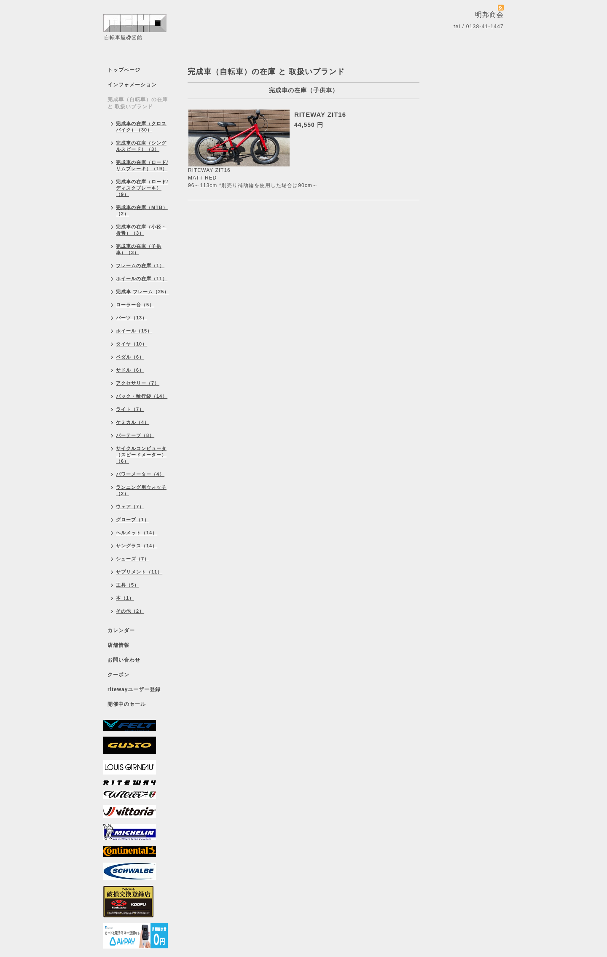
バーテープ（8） (135, 435)
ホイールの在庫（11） (141, 278)
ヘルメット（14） (136, 532)
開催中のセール (126, 704)
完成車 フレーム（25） (142, 291)
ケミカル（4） (132, 422)
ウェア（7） (130, 506)
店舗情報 (118, 645)
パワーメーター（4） (140, 474)
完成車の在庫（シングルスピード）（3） (141, 146)
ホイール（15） (134, 330)
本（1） (125, 597)
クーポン (118, 675)
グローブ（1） (132, 519)
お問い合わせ (123, 660)
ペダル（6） (130, 356)
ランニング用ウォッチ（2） (141, 490)
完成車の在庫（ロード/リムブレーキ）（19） (142, 165)
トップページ (123, 70)
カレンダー (121, 630)
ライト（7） (130, 409)
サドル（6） (130, 370)
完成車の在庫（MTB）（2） (142, 210)
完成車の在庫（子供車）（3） (138, 249)
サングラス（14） (136, 545)
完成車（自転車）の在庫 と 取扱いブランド (137, 103)
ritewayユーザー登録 (134, 689)
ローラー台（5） (135, 304)
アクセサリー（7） (137, 383)
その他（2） (130, 611)
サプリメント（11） (139, 571)
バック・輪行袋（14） (141, 396)
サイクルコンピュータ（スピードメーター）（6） (141, 455)
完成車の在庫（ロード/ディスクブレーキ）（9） (142, 188)
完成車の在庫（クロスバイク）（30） (141, 126)
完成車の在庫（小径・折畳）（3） (141, 230)
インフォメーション (132, 85)
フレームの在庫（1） (140, 265)
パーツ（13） (131, 317)
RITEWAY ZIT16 (320, 114)
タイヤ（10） (131, 343)
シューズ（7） (132, 558)
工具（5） (127, 584)
